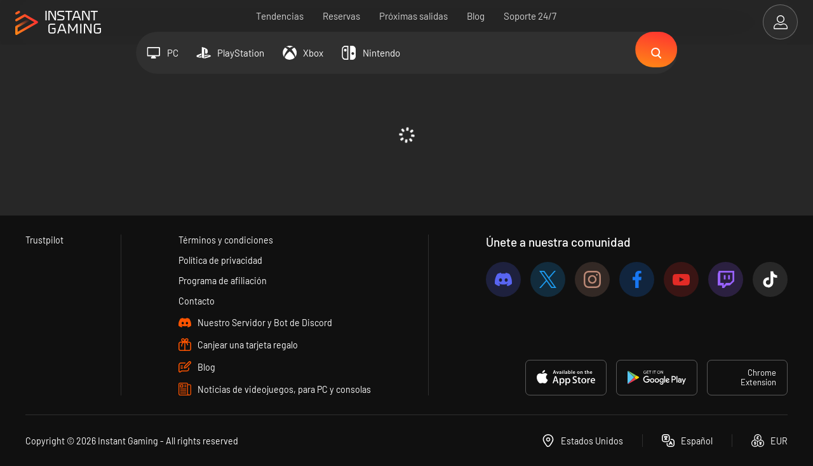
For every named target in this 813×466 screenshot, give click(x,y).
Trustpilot (44, 237)
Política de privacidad (220, 258)
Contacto (195, 300)
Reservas (342, 16)
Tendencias (280, 16)
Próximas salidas (414, 16)
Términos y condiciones (225, 237)
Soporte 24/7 (530, 16)
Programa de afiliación (223, 279)
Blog (476, 16)
